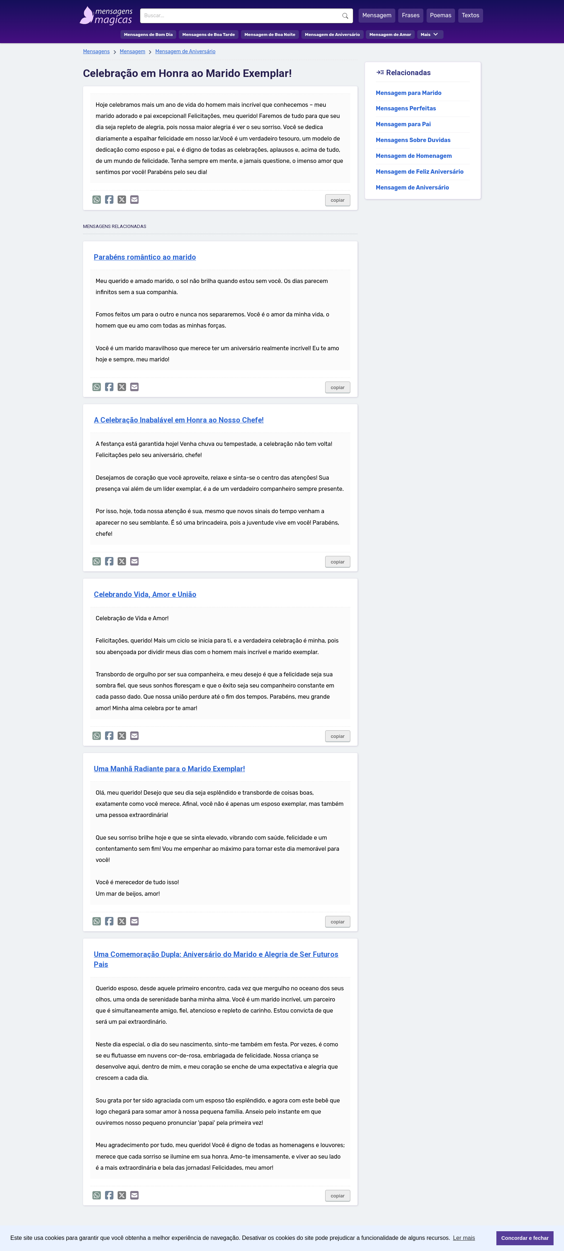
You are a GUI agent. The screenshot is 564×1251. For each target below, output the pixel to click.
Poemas (441, 15)
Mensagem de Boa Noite (270, 34)
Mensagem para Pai (403, 124)
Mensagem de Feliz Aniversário (420, 171)
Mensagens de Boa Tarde (208, 34)
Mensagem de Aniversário (332, 34)
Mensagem (376, 15)
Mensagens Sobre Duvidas (413, 140)
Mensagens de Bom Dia (148, 34)
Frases (410, 15)
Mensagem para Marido (409, 93)
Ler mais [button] (464, 1238)
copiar (338, 200)
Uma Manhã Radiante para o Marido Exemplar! (169, 769)
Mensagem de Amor (390, 34)
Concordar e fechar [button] (525, 1238)
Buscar (345, 15)
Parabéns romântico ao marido (145, 257)
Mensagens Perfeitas (406, 108)
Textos (470, 15)
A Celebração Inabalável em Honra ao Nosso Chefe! (179, 420)
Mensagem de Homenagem (414, 155)
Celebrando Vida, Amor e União (145, 594)
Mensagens (96, 52)
